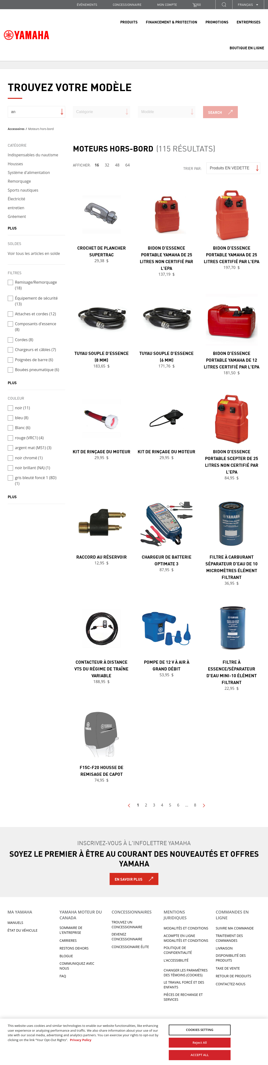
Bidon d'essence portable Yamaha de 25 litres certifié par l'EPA (231, 254)
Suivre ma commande (235, 928)
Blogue (66, 956)
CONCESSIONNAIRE (127, 4)
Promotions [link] (216, 21)
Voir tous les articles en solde (34, 253)
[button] (223, 4)
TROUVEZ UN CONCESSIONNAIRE (127, 924)
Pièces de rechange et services (183, 997)
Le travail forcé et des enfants (184, 984)
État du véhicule (22, 930)
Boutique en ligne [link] (247, 47)
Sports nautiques (23, 190)
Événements (87, 4)
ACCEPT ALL (199, 1055)
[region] (134, 1042)
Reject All (199, 1042)
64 (127, 165)
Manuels (15, 922)
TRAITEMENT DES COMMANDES (229, 938)
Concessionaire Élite (130, 946)
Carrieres (68, 940)
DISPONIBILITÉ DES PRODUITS (231, 958)
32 (107, 165)
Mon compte (167, 4)
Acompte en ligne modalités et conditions (186, 938)
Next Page (203, 805)
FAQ (63, 976)
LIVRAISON (224, 948)
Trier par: (192, 168)
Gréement (17, 216)
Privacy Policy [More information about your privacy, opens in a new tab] (80, 1040)
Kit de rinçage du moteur (101, 451)
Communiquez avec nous (77, 966)
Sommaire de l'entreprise (71, 930)
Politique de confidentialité (178, 950)
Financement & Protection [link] (171, 21)
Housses (15, 163)
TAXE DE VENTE (228, 968)
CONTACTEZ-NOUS (230, 984)
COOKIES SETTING (199, 1030)
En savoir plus (128, 879)
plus (12, 227)
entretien (16, 207)
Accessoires (16, 129)
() (196, 4)
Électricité (16, 198)
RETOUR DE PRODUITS (233, 976)
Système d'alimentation (29, 172)
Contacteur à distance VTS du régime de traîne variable (101, 668)
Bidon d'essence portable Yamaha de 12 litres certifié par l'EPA (231, 360)
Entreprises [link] (249, 21)
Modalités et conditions (186, 928)
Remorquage (19, 181)
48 (117, 165)
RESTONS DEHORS (74, 948)
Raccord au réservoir (101, 557)
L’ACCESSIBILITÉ (176, 960)
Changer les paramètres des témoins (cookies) (186, 972)
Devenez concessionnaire (127, 936)
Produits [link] (129, 21)
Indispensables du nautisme (33, 155)
